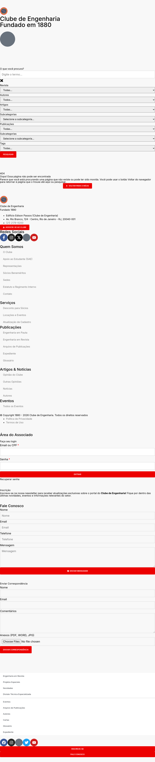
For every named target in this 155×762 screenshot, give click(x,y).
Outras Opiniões (12, 381)
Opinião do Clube (13, 374)
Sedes (6, 279)
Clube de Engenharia (30, 21)
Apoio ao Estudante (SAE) (17, 259)
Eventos (6, 702)
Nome (4, 509)
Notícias (7, 388)
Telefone (5, 533)
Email (3, 521)
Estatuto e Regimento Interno (19, 286)
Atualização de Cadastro (17, 322)
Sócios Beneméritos (14, 272)
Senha (4, 459)
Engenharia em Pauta (15, 332)
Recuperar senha (9, 479)
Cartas (6, 720)
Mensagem (7, 545)
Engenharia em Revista (16, 339)
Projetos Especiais (11, 682)
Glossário (8, 360)
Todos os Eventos (13, 406)
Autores (7, 395)
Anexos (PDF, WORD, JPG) (17, 635)
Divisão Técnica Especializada (17, 694)
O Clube (7, 252)
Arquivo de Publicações (16, 346)
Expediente (9, 353)
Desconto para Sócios (15, 308)
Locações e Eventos (14, 315)
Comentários (8, 611)
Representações (12, 265)
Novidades (8, 688)
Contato (7, 293)
